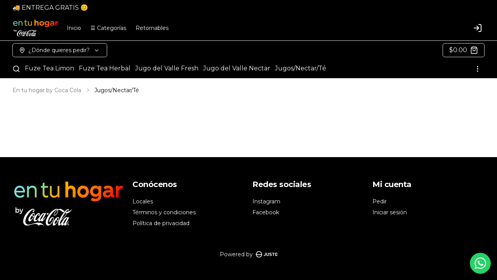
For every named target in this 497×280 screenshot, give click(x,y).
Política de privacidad (160, 223)
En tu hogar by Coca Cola (46, 90)
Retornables (152, 28)
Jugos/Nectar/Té (300, 68)
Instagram (266, 201)
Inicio (74, 28)
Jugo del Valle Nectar (236, 68)
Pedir (379, 201)
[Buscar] (16, 69)
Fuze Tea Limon (49, 68)
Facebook (265, 212)
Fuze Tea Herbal (104, 68)
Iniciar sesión (389, 212)
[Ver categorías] (478, 69)
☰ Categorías (108, 28)
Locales (142, 201)
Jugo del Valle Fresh (166, 68)
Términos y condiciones (164, 212)
